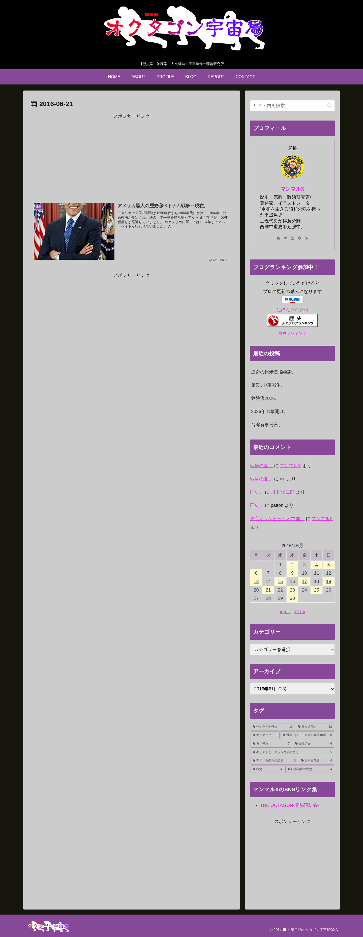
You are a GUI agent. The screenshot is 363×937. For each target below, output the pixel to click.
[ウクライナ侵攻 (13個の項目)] (273, 727)
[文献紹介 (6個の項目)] (313, 744)
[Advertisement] (131, 156)
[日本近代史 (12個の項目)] (315, 727)
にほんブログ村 (292, 309)
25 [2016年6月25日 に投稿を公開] (316, 590)
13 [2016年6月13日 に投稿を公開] (256, 581)
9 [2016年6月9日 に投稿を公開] (292, 573)
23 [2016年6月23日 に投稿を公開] (292, 590)
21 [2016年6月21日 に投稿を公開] (268, 590)
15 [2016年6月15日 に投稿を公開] (280, 581)
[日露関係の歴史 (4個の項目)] (309, 769)
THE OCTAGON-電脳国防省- (289, 805)
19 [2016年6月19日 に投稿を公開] (328, 581)
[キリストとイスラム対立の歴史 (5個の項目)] (292, 752)
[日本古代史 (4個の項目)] (316, 761)
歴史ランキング (292, 333)
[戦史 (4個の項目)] (267, 769)
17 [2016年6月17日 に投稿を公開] (304, 581)
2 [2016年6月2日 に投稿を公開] (292, 564)
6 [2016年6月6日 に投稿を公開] (256, 573)
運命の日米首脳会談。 (273, 371)
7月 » (299, 611)
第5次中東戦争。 (268, 385)
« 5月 (285, 611)
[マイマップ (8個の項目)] (265, 735)
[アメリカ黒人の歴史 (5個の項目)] (274, 761)
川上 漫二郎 (283, 492)
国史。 (257, 492)
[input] (292, 105)
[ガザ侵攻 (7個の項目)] (271, 744)
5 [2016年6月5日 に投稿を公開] (328, 564)
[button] (329, 105)
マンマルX (292, 189)
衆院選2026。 (265, 398)
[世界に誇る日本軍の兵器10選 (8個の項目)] (307, 735)
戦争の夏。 (261, 465)
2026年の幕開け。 (269, 411)
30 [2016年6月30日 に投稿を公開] (292, 598)
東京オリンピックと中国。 (277, 518)
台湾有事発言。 (267, 424)
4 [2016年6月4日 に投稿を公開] (316, 564)
